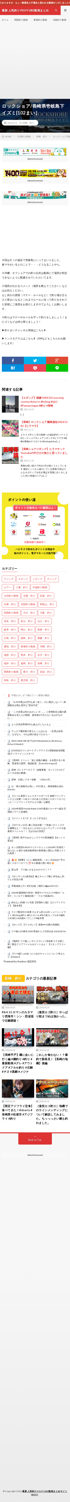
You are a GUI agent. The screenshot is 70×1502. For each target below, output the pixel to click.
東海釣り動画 (40, 19)
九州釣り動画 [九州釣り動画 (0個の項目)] (11, 595)
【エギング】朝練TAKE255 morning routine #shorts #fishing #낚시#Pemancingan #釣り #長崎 (42, 401)
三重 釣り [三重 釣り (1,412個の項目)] (22, 587)
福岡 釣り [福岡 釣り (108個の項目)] (27, 663)
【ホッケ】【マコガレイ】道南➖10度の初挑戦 (35, 924)
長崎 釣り (28, 123)
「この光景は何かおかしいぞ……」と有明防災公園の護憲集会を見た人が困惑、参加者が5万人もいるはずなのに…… (36, 714)
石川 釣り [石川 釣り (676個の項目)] (44, 654)
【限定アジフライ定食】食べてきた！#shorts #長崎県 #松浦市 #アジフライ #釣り (18, 1112)
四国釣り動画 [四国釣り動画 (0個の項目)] (11, 612)
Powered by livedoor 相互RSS (20, 961)
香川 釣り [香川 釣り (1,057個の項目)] (29, 671)
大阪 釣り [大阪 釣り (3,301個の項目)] (46, 612)
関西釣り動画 (21, 19)
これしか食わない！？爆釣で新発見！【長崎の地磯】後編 (52, 1059)
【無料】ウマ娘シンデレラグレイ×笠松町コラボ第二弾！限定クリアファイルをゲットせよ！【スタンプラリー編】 (36, 944)
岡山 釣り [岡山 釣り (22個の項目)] (27, 629)
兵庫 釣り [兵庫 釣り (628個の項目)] (10, 604)
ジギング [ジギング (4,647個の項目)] (37, 578)
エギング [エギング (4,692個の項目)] (23, 578)
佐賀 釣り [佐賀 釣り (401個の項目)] (46, 595)
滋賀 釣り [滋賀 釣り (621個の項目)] (10, 654)
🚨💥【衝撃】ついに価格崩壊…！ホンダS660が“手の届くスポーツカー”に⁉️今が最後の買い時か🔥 (36, 861)
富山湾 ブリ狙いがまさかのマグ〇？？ (31, 869)
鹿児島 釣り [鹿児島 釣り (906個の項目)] (28, 680)
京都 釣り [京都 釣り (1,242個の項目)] (29, 595)
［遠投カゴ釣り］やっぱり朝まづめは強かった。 (52, 1014)
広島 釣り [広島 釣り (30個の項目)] (10, 637)
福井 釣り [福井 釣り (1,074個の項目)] (10, 663)
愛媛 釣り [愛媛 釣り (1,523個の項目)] (44, 637)
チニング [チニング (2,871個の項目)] (52, 578)
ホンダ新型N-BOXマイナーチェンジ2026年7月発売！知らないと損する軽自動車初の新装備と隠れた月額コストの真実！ (36, 850)
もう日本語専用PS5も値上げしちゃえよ (31, 724)
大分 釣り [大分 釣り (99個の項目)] (29, 612)
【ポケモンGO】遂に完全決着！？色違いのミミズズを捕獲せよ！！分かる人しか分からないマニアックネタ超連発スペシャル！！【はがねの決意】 (36, 828)
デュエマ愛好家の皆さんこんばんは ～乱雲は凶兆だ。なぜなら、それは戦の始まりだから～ (35, 733)
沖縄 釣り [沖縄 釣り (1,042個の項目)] (46, 646)
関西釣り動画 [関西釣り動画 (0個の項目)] (11, 671)
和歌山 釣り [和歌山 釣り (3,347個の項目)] (47, 604)
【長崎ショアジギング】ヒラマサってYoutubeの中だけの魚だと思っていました (44, 452)
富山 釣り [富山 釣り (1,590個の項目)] (27, 621)
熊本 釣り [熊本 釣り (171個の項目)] (27, 654)
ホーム (5, 19)
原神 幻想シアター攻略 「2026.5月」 (31, 779)
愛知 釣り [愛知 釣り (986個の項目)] (10, 646)
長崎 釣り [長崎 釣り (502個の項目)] (44, 663)
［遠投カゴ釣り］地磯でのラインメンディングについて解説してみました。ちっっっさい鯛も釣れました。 (52, 1114)
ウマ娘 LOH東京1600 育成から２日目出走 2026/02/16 (38, 931)
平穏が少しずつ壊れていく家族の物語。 (31, 695)
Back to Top (35, 1139)
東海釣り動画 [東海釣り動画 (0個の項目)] (28, 646)
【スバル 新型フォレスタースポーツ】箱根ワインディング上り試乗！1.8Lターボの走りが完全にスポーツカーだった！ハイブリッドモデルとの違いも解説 (36, 798)
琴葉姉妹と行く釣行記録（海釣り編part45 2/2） (35, 886)
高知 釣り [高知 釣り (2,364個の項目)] (46, 671)
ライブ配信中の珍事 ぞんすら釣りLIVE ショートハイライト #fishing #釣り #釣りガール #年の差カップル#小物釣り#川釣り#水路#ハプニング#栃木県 (36, 915)
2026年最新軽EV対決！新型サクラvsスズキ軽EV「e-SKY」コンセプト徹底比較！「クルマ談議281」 (36, 894)
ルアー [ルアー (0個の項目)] (7, 587)
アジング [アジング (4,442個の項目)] (9, 578)
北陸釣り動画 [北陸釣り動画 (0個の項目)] (28, 604)
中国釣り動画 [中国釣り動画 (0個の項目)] (40, 587)
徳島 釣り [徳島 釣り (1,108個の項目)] (27, 637)
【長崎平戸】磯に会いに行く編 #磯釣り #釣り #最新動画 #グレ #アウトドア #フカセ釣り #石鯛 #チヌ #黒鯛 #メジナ (18, 1063)
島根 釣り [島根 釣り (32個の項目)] (44, 629)
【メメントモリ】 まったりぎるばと (29, 818)
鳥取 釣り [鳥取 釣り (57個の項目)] (10, 680)
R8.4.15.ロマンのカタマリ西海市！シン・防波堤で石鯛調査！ (18, 1016)
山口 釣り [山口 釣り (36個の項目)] (44, 621)
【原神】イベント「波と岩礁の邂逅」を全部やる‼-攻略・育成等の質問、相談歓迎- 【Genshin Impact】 (36, 762)
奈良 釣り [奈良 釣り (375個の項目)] (10, 621)
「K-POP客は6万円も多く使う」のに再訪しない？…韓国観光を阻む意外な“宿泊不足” (36, 704)
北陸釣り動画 (59, 19)
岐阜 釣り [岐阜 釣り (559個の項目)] (10, 629)
